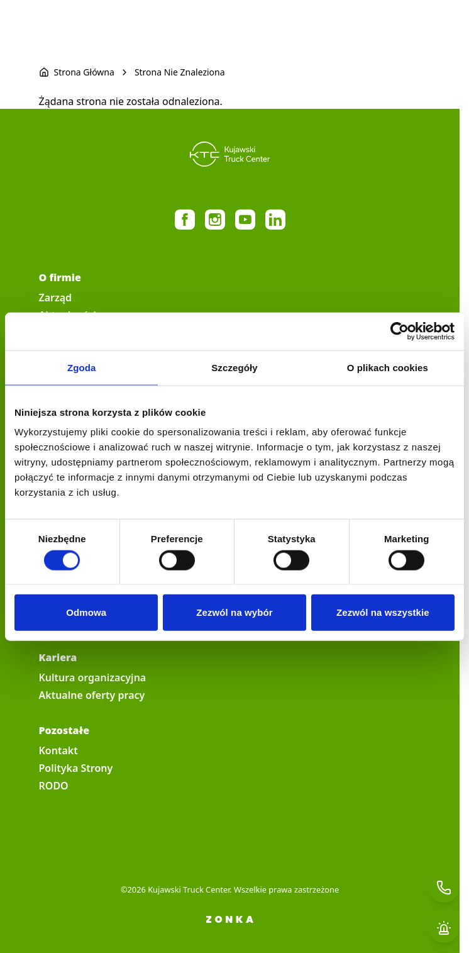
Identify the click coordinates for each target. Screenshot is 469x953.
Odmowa (86, 612)
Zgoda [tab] (81, 367)
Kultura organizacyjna (92, 677)
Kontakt (58, 750)
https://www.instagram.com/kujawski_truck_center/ (215, 219)
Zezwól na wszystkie (382, 612)
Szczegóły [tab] (234, 367)
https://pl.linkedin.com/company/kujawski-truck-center (275, 219)
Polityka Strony (76, 768)
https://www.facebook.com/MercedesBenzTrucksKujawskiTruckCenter (185, 219)
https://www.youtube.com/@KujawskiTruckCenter (245, 219)
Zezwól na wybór (234, 612)
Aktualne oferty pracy (92, 695)
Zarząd (55, 297)
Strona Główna (84, 72)
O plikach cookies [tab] (387, 367)
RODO (54, 786)
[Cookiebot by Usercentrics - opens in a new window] (400, 330)
